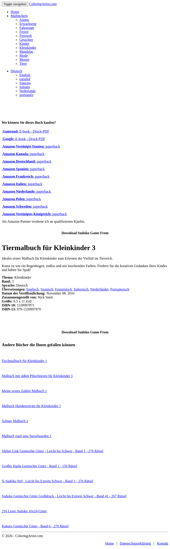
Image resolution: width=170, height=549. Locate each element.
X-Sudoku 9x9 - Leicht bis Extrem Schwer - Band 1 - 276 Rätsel (47, 481)
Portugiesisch (119, 289)
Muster (24, 59)
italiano (24, 87)
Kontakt (162, 543)
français (25, 83)
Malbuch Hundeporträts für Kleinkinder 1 (31, 406)
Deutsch (16, 71)
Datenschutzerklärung (135, 543)
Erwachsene (27, 24)
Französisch (63, 289)
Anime (24, 20)
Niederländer (99, 289)
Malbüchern (19, 16)
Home (15, 12)
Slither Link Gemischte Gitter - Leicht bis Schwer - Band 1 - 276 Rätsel (52, 451)
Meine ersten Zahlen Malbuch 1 (24, 391)
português (26, 95)
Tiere (23, 63)
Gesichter (26, 40)
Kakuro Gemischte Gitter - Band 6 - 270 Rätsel (35, 526)
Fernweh (25, 36)
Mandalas (26, 51)
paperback (31, 146)
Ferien (23, 32)
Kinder (24, 44)
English (24, 75)
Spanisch (47, 289)
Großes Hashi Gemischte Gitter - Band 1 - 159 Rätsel (39, 466)
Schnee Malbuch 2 (15, 421)
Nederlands (27, 91)
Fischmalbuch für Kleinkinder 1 (24, 361)
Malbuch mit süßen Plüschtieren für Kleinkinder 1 (37, 376)
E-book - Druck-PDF (25, 131)
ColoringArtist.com (43, 4)
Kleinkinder (27, 47)
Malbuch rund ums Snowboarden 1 (26, 436)
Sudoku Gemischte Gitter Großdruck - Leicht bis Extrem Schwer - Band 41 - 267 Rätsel (64, 496)
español (24, 79)
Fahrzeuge (26, 28)
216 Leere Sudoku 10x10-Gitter (24, 511)
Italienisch (81, 289)
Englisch (32, 289)
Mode (23, 55)
